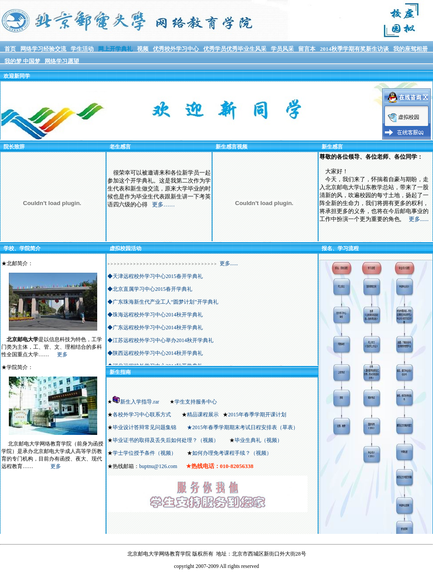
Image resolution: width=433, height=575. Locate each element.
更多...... (419, 219)
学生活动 (82, 49)
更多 (62, 354)
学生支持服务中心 (196, 402)
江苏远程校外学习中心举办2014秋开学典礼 (163, 340)
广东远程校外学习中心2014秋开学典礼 (158, 327)
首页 (10, 49)
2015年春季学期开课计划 (258, 414)
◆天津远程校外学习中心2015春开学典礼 (155, 276)
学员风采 (282, 49)
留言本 (306, 49)
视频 (142, 49)
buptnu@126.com (158, 466)
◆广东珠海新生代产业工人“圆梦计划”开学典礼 (162, 302)
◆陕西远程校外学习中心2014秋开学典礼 (155, 353)
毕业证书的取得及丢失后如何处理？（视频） (166, 440)
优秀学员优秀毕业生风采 (234, 49)
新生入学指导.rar (139, 402)
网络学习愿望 (62, 61)
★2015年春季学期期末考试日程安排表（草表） (242, 427)
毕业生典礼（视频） (258, 440)
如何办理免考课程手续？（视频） (232, 453)
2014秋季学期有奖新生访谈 (354, 49)
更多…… (163, 204)
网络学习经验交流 (43, 49)
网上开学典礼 (115, 49)
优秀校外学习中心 (176, 49)
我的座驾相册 (410, 49)
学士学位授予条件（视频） (144, 453)
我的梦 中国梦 (22, 61)
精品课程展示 (203, 414)
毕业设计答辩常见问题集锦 (144, 427)
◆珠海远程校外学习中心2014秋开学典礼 (155, 315)
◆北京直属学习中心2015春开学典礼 (149, 289)
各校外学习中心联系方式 (142, 414)
